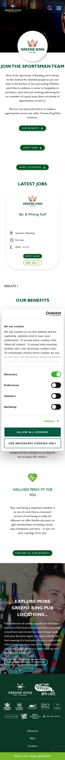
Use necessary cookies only (32, 443)
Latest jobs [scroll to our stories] (30, 147)
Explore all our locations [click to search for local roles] (26, 662)
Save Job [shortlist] (30, 262)
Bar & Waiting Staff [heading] (32, 214)
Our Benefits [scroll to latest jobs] (30, 128)
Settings (49, 421)
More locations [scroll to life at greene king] (30, 167)
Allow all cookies (32, 431)
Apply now (32, 256)
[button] (50, 8)
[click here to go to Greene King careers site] (32, 701)
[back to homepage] (13, 8)
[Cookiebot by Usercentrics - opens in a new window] (46, 314)
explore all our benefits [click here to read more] (32, 553)
